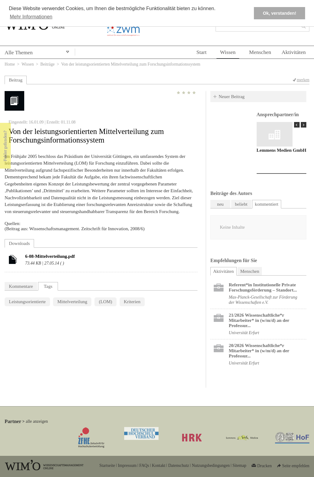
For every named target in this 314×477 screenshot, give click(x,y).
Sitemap (239, 465)
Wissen (228, 52)
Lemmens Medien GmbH (282, 150)
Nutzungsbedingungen (211, 465)
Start (201, 52)
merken (303, 80)
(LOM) (105, 301)
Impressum (127, 465)
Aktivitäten (293, 52)
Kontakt (158, 465)
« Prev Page (297, 125)
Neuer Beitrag (232, 96)
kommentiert (266, 204)
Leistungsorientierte (27, 301)
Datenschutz (178, 465)
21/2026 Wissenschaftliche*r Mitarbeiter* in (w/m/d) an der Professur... (259, 320)
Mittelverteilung (72, 301)
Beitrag (15, 80)
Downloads (19, 243)
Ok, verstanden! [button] (279, 13)
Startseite (107, 465)
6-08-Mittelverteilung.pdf (50, 256)
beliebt (241, 204)
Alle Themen (19, 52)
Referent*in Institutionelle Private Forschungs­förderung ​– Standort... (263, 287)
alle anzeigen (37, 421)
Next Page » (303, 125)
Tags (48, 286)
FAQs (144, 465)
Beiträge (47, 64)
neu (220, 204)
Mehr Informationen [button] (31, 16)
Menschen (260, 52)
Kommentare (21, 286)
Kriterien (132, 301)
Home (10, 64)
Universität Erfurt (244, 332)
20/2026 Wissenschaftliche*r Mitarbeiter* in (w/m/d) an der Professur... (259, 350)
